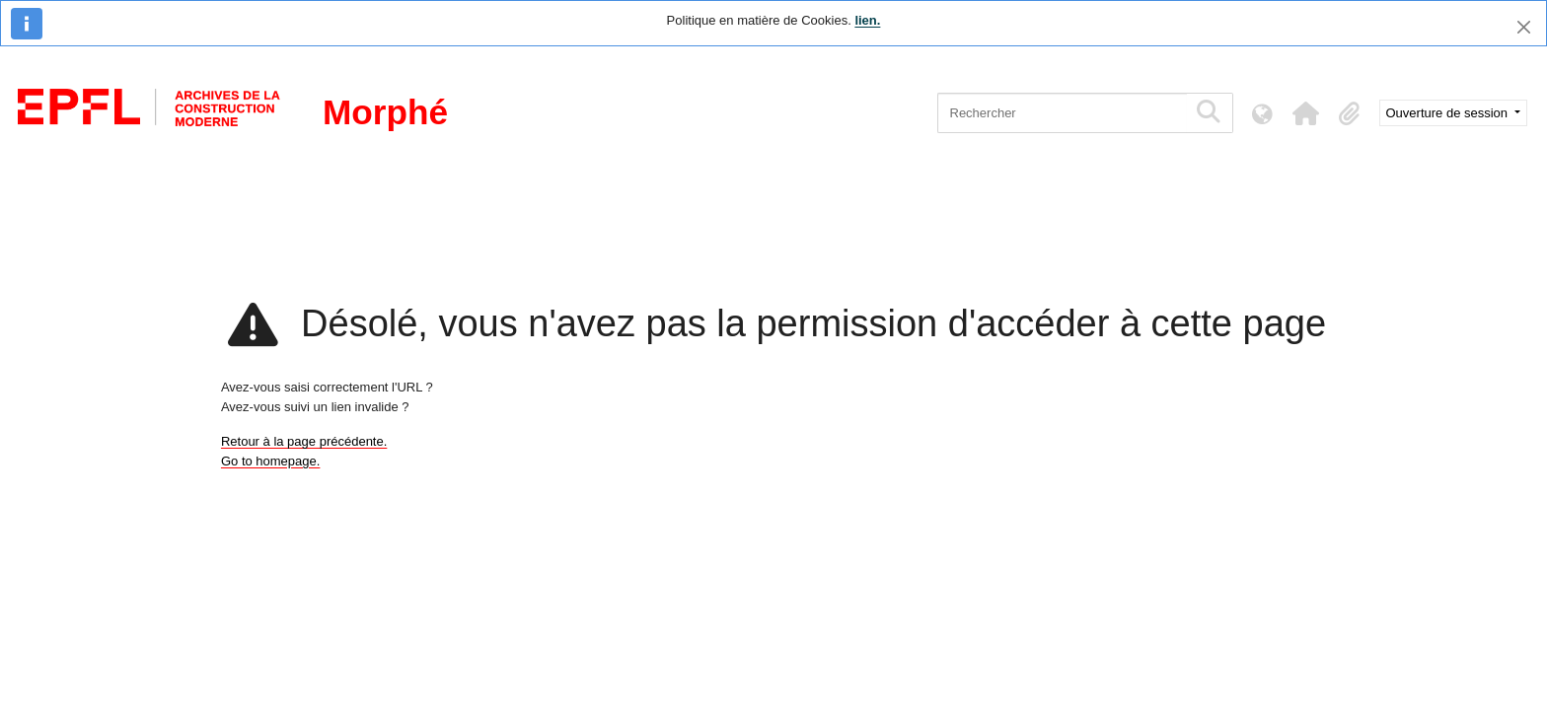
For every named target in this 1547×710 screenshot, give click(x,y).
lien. (867, 20)
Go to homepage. (270, 461)
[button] (1306, 113)
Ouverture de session (1448, 113)
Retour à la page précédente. (304, 441)
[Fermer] (1524, 27)
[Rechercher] (1062, 113)
